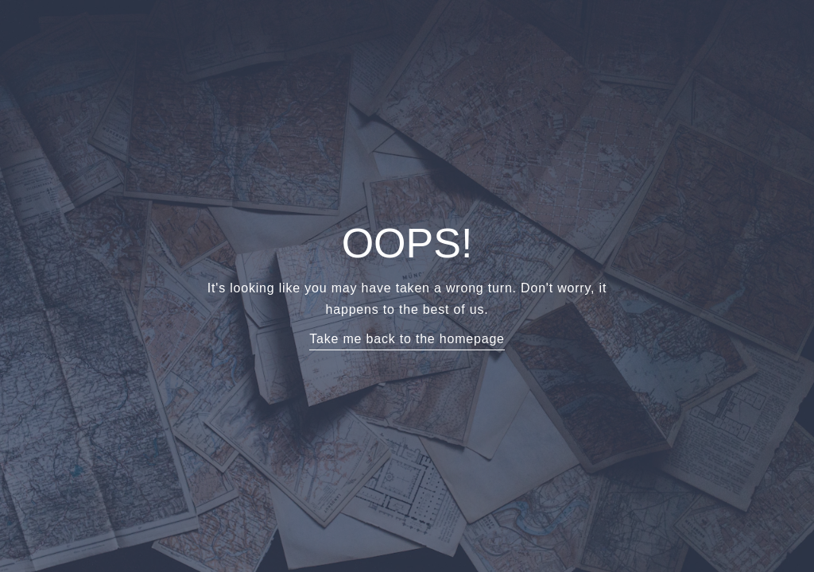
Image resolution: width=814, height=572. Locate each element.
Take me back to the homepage (407, 339)
